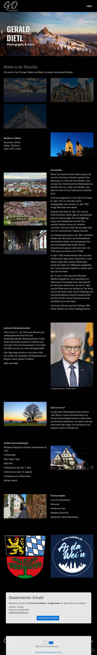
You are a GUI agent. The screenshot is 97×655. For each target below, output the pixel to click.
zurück (3, 34)
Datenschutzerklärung (18, 612)
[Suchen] (48, 641)
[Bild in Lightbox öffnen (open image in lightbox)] (72, 144)
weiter (94, 34)
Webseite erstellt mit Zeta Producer (54, 650)
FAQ (70, 641)
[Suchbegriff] (35, 641)
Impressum (87, 641)
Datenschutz (61, 641)
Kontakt (77, 641)
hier (16, 363)
